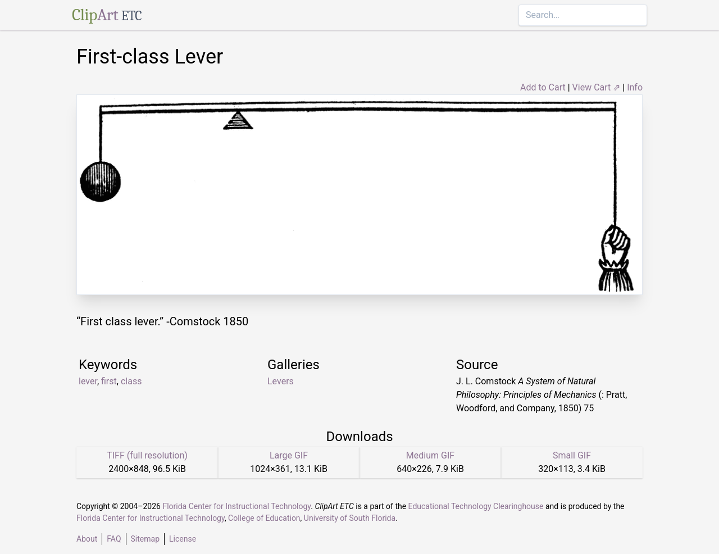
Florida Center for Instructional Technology (236, 506)
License (182, 538)
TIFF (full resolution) (147, 455)
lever (88, 381)
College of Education (264, 518)
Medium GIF (430, 455)
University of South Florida (349, 518)
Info (635, 87)
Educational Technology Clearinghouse (476, 506)
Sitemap (145, 538)
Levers (280, 381)
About (86, 538)
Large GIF (289, 455)
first (109, 381)
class (131, 381)
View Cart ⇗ (596, 87)
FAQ (114, 538)
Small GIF (572, 455)
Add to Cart (543, 87)
